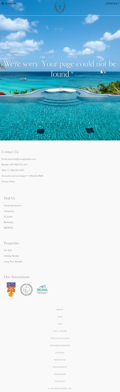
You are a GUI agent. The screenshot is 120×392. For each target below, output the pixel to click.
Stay (60, 323)
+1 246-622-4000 (34, 175)
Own (60, 316)
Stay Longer (60, 331)
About (60, 309)
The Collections (60, 338)
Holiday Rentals (11, 255)
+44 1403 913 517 (18, 164)
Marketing (60, 359)
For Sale (8, 250)
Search (9, 3)
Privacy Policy (8, 181)
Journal (60, 352)
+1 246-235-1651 (15, 170)
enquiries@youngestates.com (21, 159)
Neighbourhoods (60, 345)
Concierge (60, 374)
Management (60, 366)
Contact (113, 3)
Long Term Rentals (13, 261)
